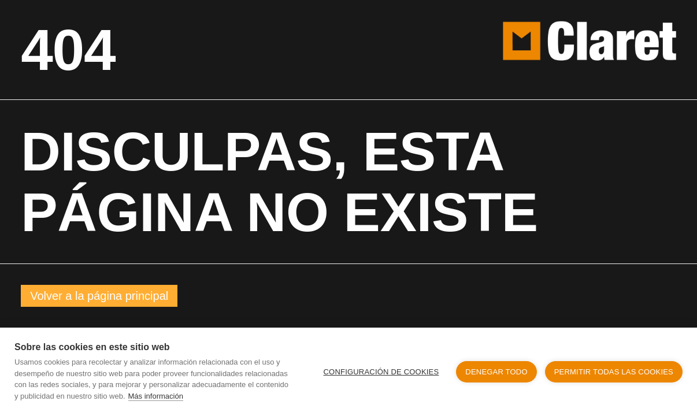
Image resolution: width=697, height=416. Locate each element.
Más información (155, 396)
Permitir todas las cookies (613, 371)
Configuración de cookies (381, 371)
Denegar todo (496, 371)
